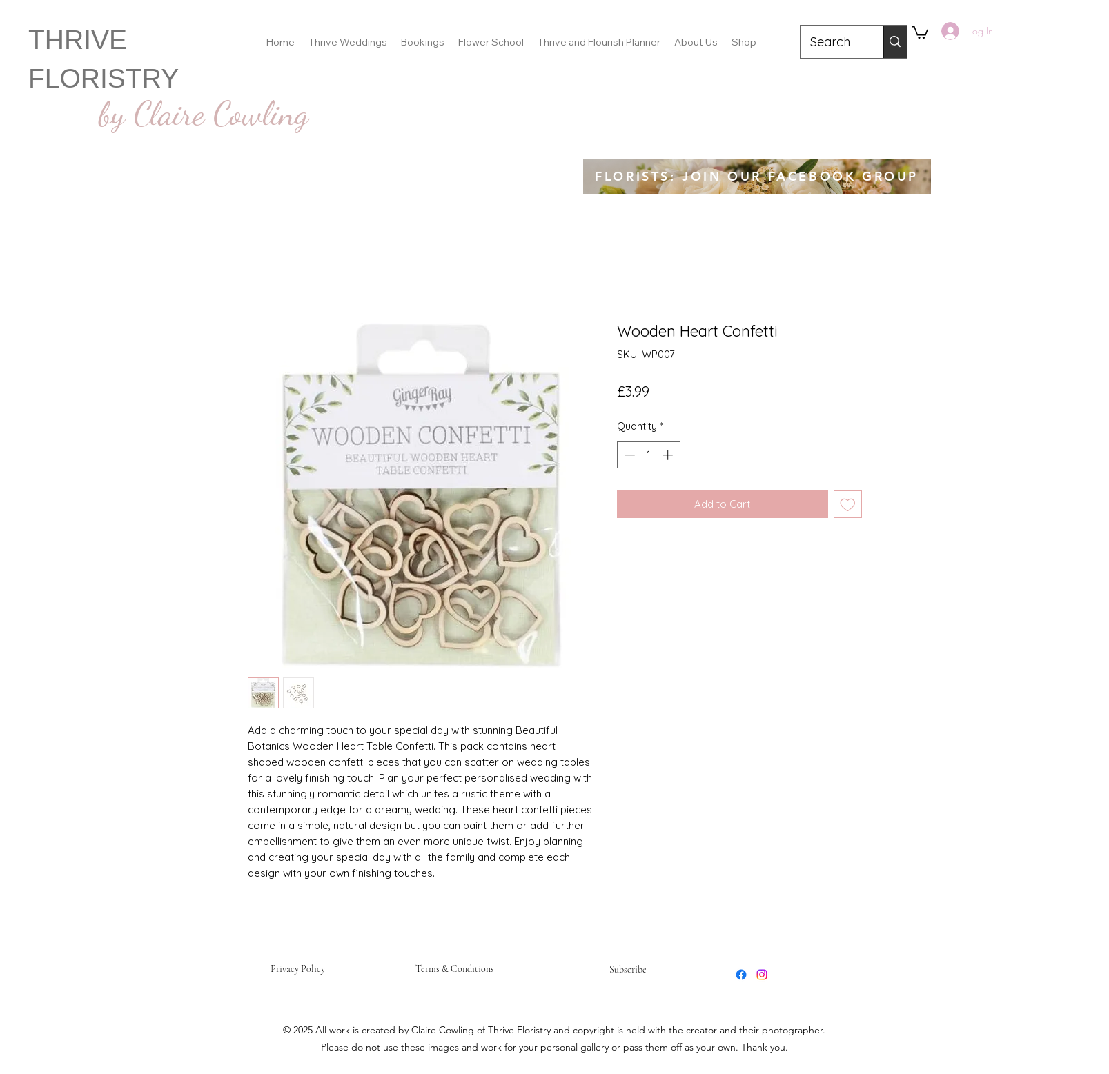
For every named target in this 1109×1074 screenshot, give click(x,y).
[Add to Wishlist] (848, 504)
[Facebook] (741, 975)
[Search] (832, 42)
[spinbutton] (648, 455)
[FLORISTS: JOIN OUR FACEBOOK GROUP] (757, 176)
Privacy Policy (298, 969)
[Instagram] (762, 975)
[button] (920, 32)
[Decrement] (628, 455)
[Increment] (669, 455)
